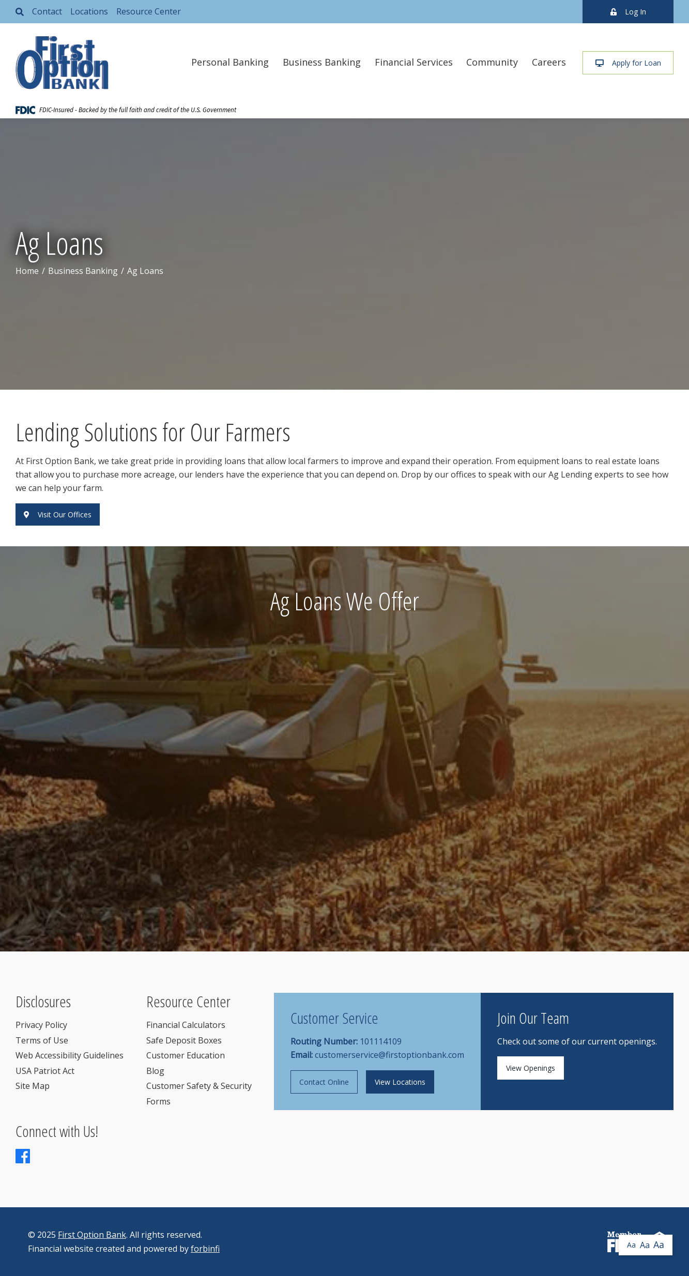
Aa (631, 1245)
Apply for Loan (628, 63)
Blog (155, 1071)
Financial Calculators (185, 1025)
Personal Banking (230, 62)
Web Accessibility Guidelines (70, 1055)
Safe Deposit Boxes (184, 1040)
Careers (549, 62)
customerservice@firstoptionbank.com (389, 1054)
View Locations (400, 1082)
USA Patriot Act (45, 1071)
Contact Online (324, 1082)
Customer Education (185, 1055)
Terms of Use (42, 1040)
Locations (89, 11)
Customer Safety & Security (199, 1085)
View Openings (530, 1068)
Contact (47, 11)
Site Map (33, 1085)
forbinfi (205, 1248)
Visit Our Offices (57, 514)
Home (27, 270)
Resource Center (148, 11)
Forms (158, 1101)
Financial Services (414, 62)
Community (492, 62)
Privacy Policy (41, 1025)
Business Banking (322, 62)
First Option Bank (92, 1234)
